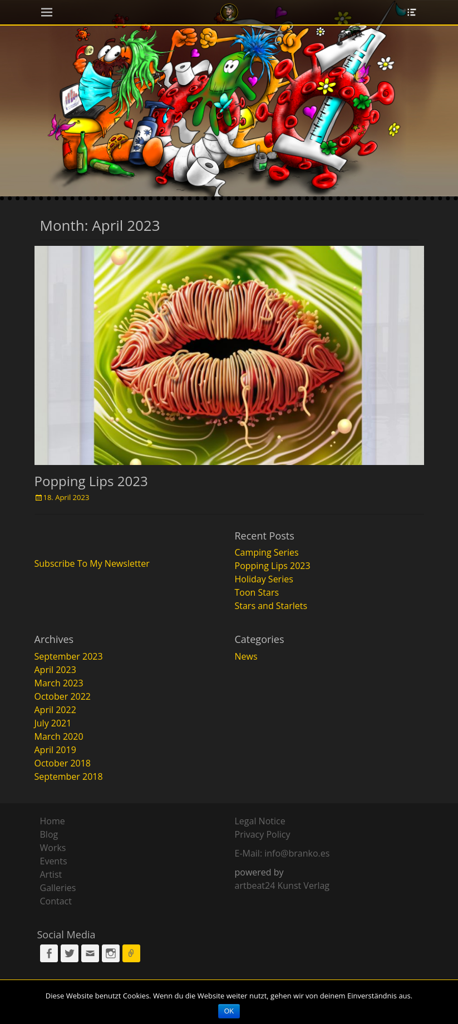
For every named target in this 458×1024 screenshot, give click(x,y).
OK (229, 1011)
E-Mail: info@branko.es (282, 853)
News (246, 656)
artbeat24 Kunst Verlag (282, 885)
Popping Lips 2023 (91, 481)
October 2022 (63, 696)
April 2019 (55, 750)
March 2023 (59, 683)
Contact (56, 901)
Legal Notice (260, 821)
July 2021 (53, 723)
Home (52, 821)
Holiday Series (264, 579)
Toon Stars (257, 592)
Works (53, 848)
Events (53, 861)
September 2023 (69, 656)
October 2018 (63, 763)
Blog (49, 834)
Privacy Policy (262, 834)
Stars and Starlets (271, 606)
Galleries (58, 888)
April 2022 (55, 710)
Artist (51, 874)
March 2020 (59, 736)
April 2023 (55, 670)
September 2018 (69, 776)
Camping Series (267, 552)
